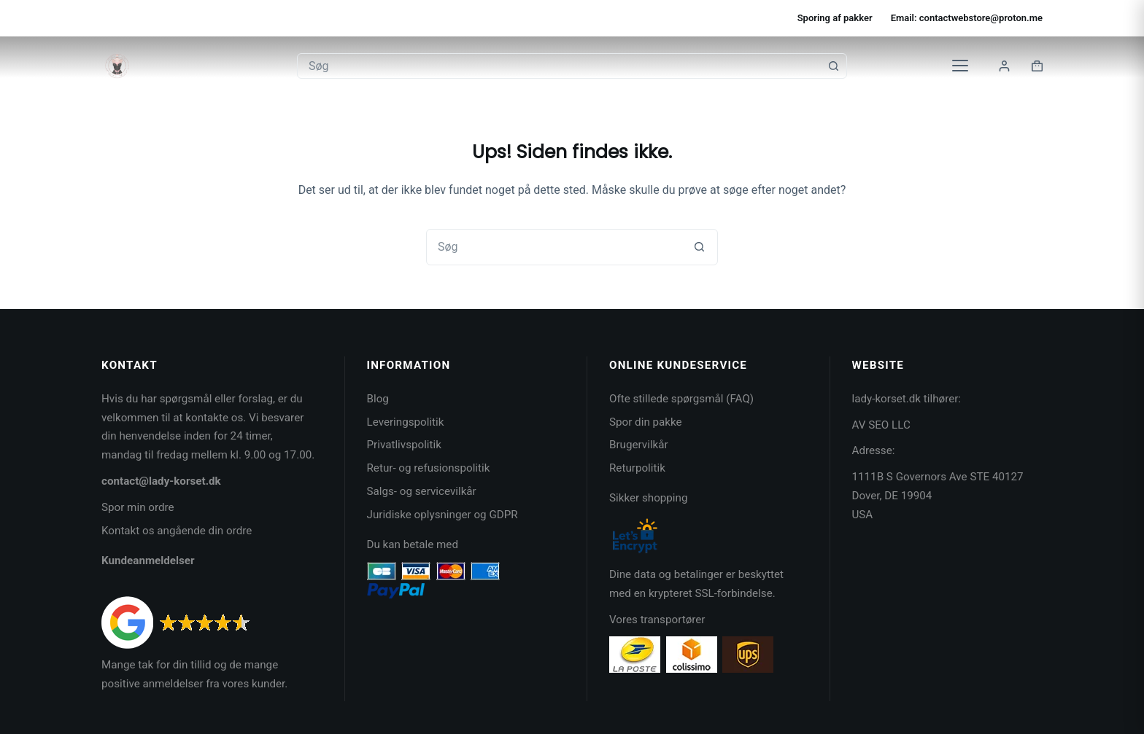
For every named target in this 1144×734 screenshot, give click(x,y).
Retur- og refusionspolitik (428, 468)
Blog (378, 398)
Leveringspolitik (405, 422)
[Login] (1004, 65)
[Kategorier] (960, 65)
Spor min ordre (137, 507)
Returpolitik (637, 468)
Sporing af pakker (835, 17)
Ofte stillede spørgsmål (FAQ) (681, 398)
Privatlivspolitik (404, 444)
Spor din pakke (645, 422)
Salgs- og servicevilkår (421, 491)
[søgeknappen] (833, 66)
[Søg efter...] (559, 66)
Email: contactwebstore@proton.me (967, 17)
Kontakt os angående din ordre (176, 530)
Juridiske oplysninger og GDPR (442, 514)
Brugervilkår (638, 444)
